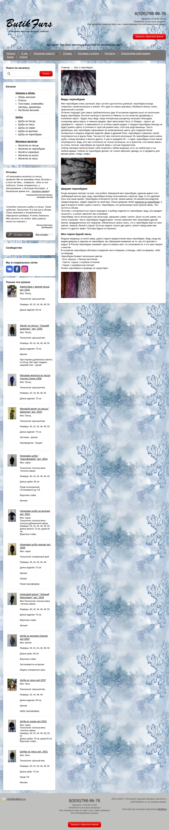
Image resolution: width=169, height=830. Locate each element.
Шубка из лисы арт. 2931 (34, 751)
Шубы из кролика (28, 131)
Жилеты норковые (28, 152)
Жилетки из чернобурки (31, 148)
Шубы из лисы (26, 124)
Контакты (110, 53)
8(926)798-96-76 (150, 13)
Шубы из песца (26, 121)
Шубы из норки (26, 127)
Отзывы (67, 53)
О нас (24, 53)
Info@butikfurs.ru (16, 799)
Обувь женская (26, 97)
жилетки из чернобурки (147, 202)
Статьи (23, 57)
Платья (22, 100)
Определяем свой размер (135, 53)
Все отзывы (42, 234)
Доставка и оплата (88, 53)
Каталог (11, 53)
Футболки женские (28, 110)
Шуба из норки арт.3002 (33, 721)
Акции (10, 57)
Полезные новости (44, 53)
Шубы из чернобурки (30, 134)
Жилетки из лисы (28, 158)
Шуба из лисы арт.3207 (33, 680)
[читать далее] (40, 191)
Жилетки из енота (28, 155)
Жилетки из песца (28, 145)
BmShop (162, 809)
